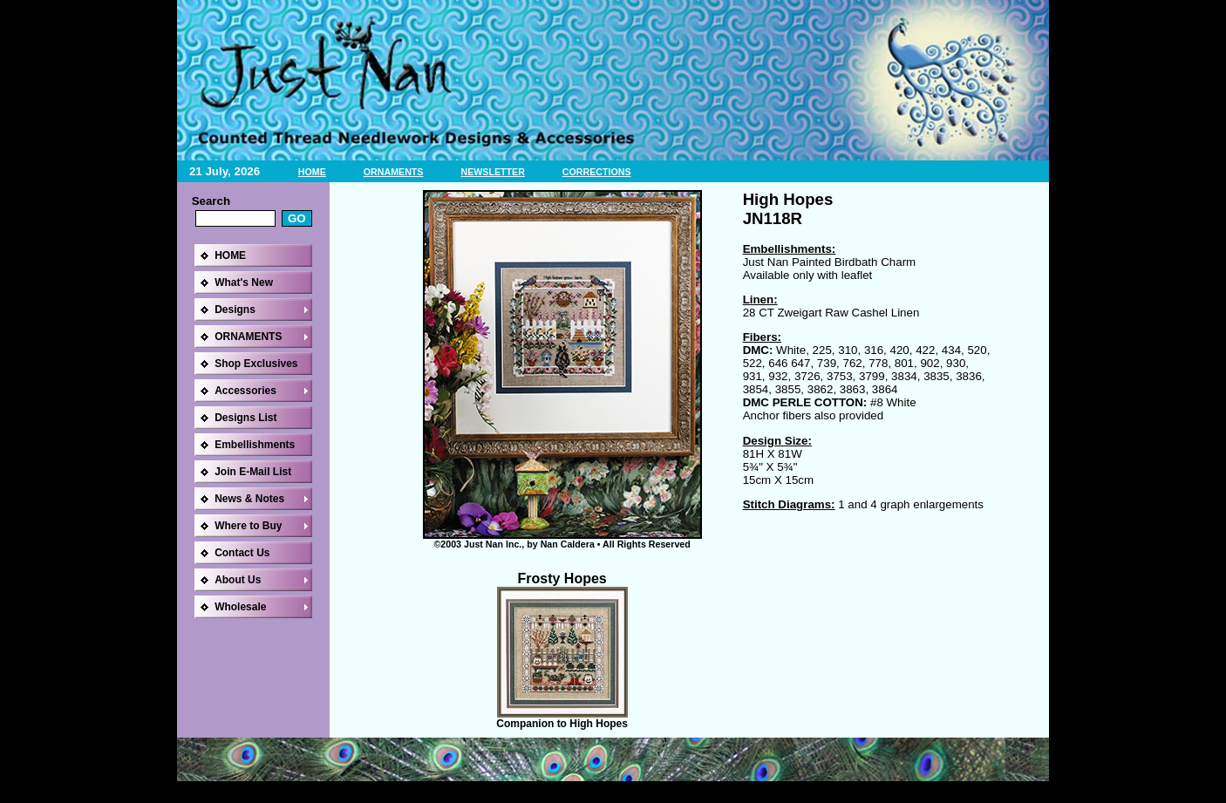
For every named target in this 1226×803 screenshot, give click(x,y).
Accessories (245, 390)
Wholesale (240, 607)
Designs (235, 309)
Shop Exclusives (256, 363)
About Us (238, 580)
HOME (312, 172)
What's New (244, 282)
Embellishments (255, 445)
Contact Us (242, 553)
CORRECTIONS (596, 172)
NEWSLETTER (492, 172)
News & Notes (249, 499)
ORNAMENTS (394, 172)
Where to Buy (248, 526)
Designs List (245, 418)
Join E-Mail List (253, 472)
